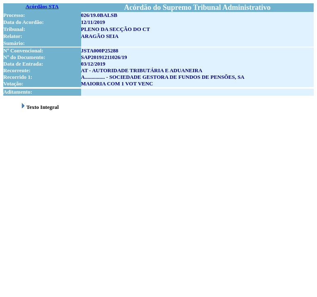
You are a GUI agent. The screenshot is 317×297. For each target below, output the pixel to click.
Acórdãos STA (42, 6)
